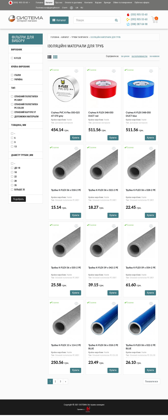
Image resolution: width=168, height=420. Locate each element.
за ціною (125, 56)
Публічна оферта (142, 2)
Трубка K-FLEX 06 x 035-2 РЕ (66, 268)
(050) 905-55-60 (139, 14)
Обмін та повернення (122, 2)
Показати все (151, 383)
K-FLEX (17, 58)
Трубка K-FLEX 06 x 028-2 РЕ (140, 191)
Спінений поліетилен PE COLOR (26, 106)
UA (77, 7)
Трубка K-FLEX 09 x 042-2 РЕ (103, 268)
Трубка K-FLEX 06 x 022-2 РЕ (103, 191)
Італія (17, 75)
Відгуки (98, 2)
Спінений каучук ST (25, 112)
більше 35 (19, 189)
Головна (39, 2)
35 (15, 185)
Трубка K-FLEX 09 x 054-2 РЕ (140, 268)
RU (82, 7)
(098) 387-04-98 (139, 24)
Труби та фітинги (79, 37)
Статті (64, 7)
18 (15, 172)
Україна (18, 79)
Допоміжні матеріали (26, 116)
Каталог (49, 2)
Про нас (58, 2)
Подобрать (18, 199)
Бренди (107, 2)
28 (15, 181)
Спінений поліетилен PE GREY (26, 98)
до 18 (17, 168)
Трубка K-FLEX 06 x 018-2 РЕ (66, 191)
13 (15, 146)
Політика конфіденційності (48, 7)
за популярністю (139, 56)
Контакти (88, 2)
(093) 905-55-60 (139, 19)
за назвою (154, 56)
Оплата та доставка (73, 2)
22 (15, 176)
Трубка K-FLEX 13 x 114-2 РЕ (66, 346)
